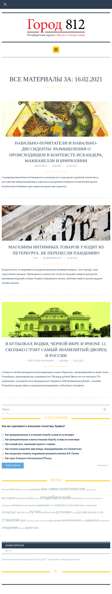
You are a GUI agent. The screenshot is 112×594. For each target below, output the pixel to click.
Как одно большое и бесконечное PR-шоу (27, 458)
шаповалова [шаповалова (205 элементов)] (71, 520)
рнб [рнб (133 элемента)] (43, 512)
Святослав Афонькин (40, 361)
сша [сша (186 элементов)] (22, 520)
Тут (8, 551)
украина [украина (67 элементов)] (44, 521)
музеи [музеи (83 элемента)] (25, 505)
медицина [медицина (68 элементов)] (6, 506)
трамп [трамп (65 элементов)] (37, 521)
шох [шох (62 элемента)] (83, 521)
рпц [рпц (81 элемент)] (74, 512)
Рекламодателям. (70, 559)
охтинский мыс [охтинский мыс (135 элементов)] (75, 505)
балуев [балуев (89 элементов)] (5, 489)
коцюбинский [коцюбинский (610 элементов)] (55, 497)
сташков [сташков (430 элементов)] (10, 520)
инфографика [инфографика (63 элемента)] (91, 490)
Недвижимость (52, 258)
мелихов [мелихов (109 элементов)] (17, 505)
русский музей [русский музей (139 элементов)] (86, 512)
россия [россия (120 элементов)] (51, 512)
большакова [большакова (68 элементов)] (24, 490)
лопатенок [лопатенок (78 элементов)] (89, 498)
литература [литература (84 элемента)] (77, 498)
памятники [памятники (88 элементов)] (91, 505)
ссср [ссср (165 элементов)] (100, 512)
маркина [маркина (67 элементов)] (98, 499)
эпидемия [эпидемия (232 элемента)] (10, 528)
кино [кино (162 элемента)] (30, 498)
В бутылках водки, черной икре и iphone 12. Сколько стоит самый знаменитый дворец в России (56, 349)
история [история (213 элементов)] (8, 498)
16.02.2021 (71, 166)
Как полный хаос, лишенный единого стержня (28, 444)
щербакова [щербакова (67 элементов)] (104, 521)
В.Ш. (35, 258)
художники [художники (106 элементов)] (54, 520)
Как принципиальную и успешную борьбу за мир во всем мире (38, 435)
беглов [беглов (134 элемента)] (14, 489)
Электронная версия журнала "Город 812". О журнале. (31, 559)
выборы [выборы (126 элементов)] (36, 489)
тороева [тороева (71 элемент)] (29, 521)
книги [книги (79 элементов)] (37, 498)
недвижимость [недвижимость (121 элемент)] (45, 505)
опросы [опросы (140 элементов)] (59, 505)
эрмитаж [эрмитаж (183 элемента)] (31, 528)
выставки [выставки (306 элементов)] (50, 489)
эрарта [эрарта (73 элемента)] (22, 528)
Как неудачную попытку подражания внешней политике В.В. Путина (40, 453)
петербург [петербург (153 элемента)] (9, 512)
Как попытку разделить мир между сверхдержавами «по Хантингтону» (42, 449)
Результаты (102, 465)
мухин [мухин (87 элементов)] (32, 505)
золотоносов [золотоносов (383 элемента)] (72, 489)
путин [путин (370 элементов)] (35, 512)
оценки (56, 166)
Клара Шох (40, 166)
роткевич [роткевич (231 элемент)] (64, 512)
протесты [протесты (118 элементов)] (23, 512)
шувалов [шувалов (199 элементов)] (92, 520)
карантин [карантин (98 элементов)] (21, 498)
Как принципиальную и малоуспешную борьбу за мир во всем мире (41, 439)
